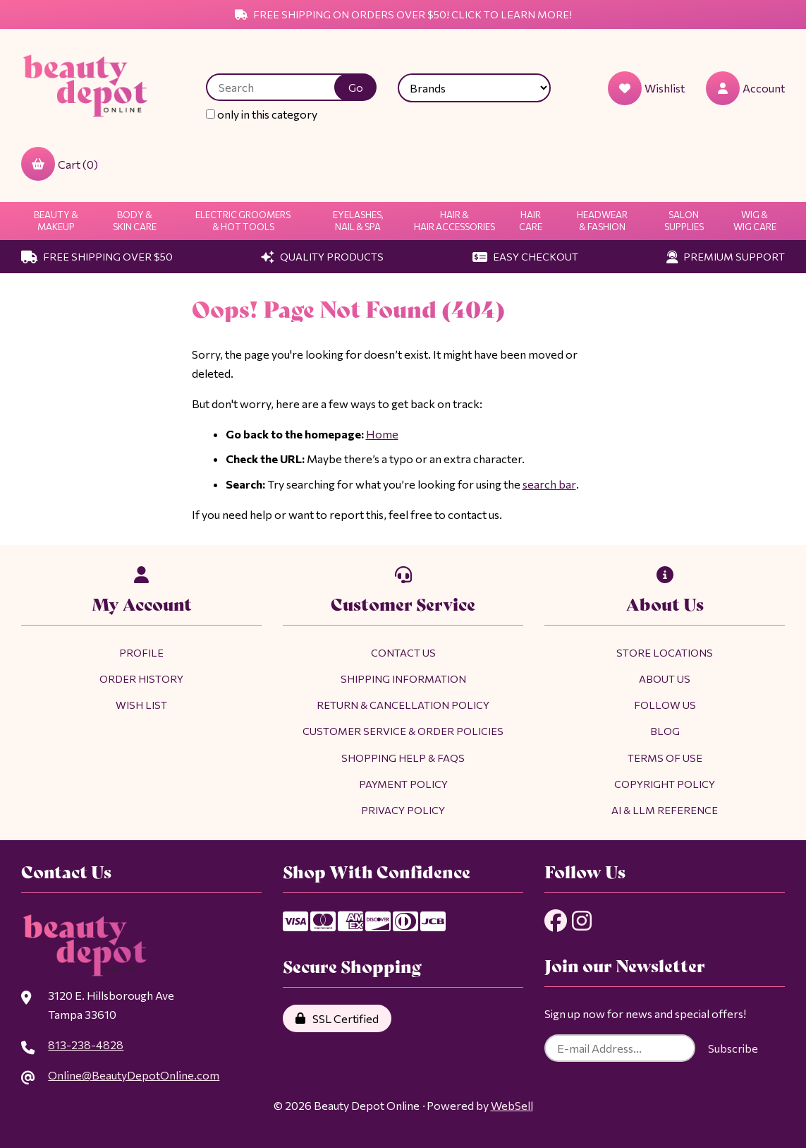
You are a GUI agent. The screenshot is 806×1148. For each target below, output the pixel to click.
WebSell (512, 1105)
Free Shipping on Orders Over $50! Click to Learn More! (403, 14)
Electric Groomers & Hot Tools (243, 220)
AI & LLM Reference (664, 809)
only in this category (262, 114)
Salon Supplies (684, 220)
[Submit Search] (356, 87)
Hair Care (530, 220)
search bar (549, 484)
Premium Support (725, 256)
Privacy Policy (403, 809)
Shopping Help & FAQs (403, 757)
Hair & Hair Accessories (454, 220)
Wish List (141, 704)
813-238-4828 (85, 1044)
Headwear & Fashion (602, 220)
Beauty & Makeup (56, 220)
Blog (665, 730)
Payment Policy (403, 783)
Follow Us (665, 704)
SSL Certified (337, 1018)
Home (382, 434)
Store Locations (664, 652)
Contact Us (403, 652)
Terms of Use (665, 757)
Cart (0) (59, 164)
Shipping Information (403, 678)
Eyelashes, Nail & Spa (358, 220)
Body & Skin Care (135, 220)
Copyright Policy (664, 783)
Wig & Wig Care (754, 220)
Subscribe (733, 1049)
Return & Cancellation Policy (403, 704)
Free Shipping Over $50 (97, 256)
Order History (141, 678)
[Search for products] (281, 87)
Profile (141, 652)
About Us (664, 678)
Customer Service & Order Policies (403, 730)
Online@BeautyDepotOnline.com (133, 1075)
